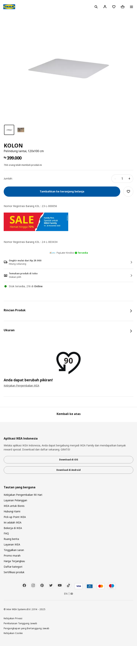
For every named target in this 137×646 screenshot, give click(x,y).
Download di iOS (68, 459)
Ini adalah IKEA (12, 522)
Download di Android (68, 470)
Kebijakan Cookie (13, 633)
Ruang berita (11, 539)
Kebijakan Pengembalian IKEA (21, 385)
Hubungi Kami (12, 511)
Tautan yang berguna (19, 487)
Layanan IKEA (12, 544)
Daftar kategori (13, 566)
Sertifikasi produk (14, 572)
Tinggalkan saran (14, 550)
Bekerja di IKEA (13, 528)
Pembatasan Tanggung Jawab (20, 623)
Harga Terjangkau (14, 561)
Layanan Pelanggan (15, 500)
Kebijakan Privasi (13, 618)
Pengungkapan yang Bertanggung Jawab (26, 628)
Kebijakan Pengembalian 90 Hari (23, 494)
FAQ (6, 533)
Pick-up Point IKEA (15, 517)
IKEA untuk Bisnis (14, 506)
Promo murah (12, 555)
